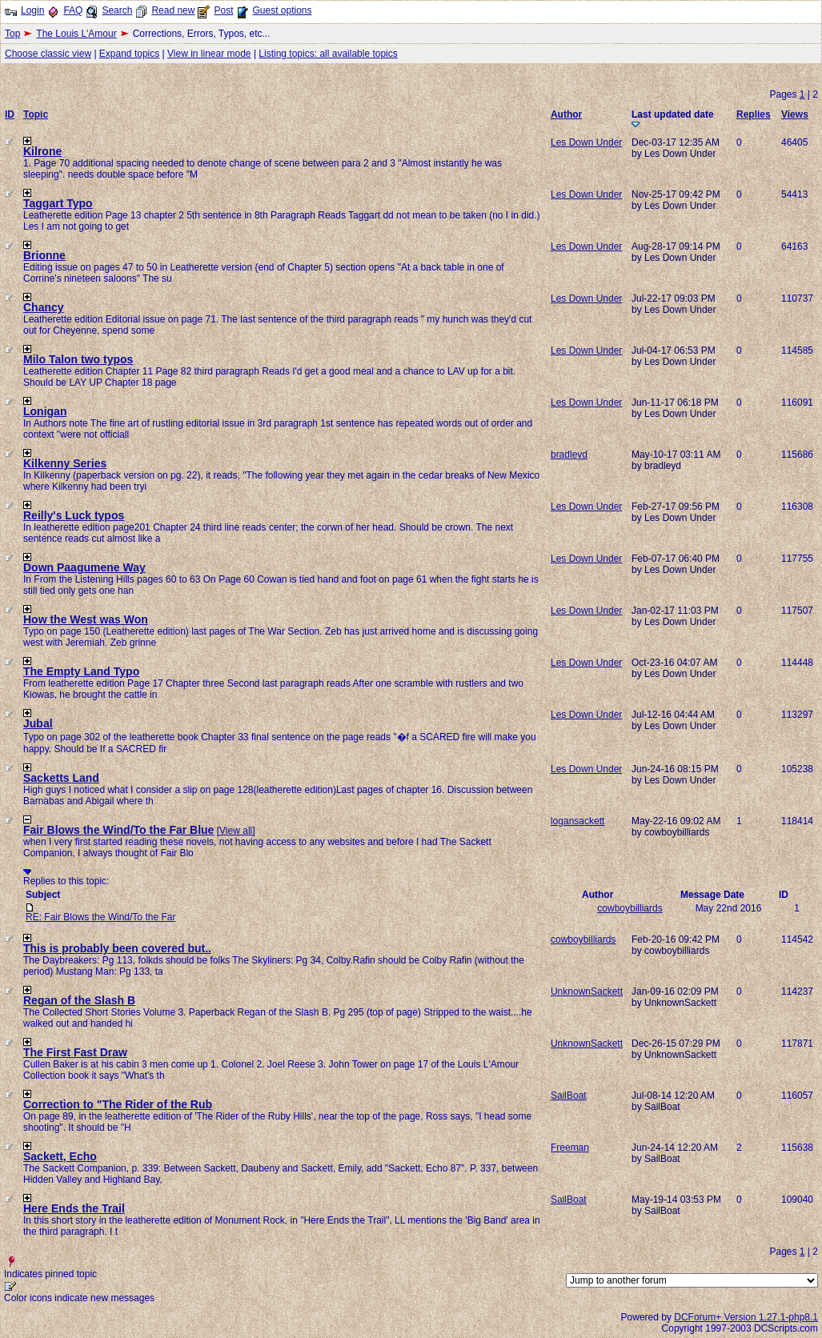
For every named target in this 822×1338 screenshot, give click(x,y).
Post (223, 10)
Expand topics (129, 53)
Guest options (281, 10)
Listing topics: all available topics (328, 53)
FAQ (72, 10)
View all (235, 830)
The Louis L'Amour (76, 33)
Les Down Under (586, 142)
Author (566, 114)
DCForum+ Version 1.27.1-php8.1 (746, 1317)
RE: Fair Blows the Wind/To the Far (100, 917)
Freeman (570, 1147)
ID (9, 114)
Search (117, 10)
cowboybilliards (629, 908)
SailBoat (569, 1095)
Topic (35, 114)
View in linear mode (209, 53)
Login (32, 10)
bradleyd (569, 454)
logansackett (577, 821)
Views (794, 114)
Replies (753, 114)
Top (12, 33)
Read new (172, 10)
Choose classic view (48, 53)
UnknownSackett (587, 991)
